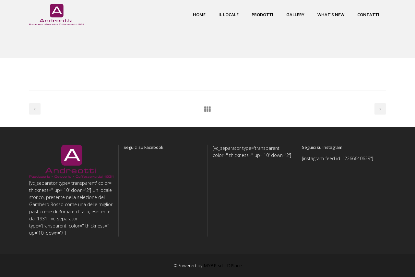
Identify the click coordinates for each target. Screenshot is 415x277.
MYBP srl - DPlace (223, 265)
